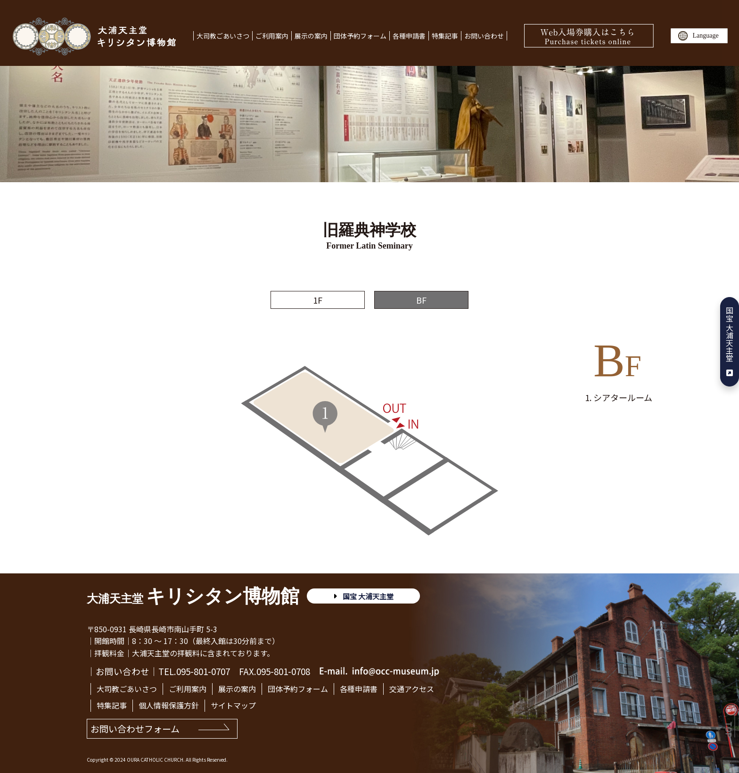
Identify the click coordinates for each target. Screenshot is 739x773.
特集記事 (445, 35)
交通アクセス (411, 688)
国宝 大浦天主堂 (729, 342)
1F (317, 300)
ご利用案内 (271, 35)
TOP (730, 730)
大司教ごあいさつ (223, 35)
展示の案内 (311, 35)
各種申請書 (409, 35)
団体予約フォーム (360, 35)
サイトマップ (233, 705)
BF (421, 300)
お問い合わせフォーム (135, 728)
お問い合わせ (484, 35)
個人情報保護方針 (169, 705)
